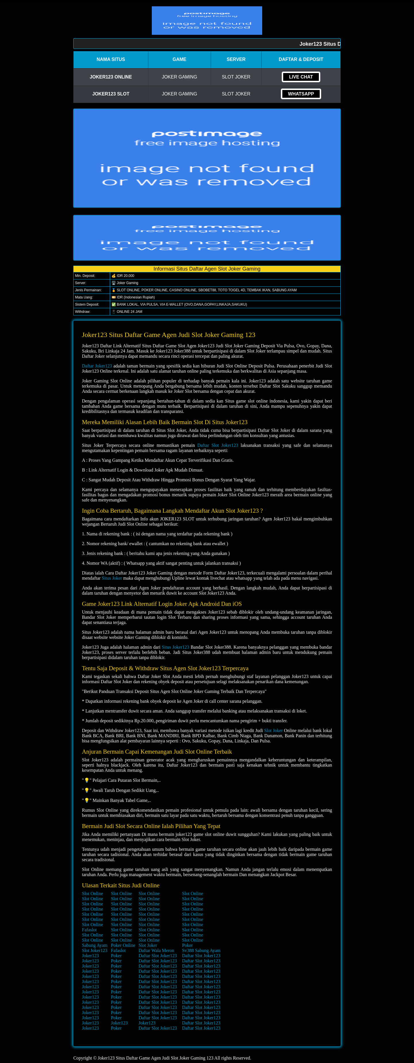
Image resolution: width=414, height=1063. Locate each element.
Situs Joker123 (175, 647)
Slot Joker (273, 730)
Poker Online (123, 945)
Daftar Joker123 (97, 365)
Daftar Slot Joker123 (217, 445)
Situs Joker (112, 578)
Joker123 (90, 955)
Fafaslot (89, 929)
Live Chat (301, 76)
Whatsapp (301, 93)
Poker (187, 945)
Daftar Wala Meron (156, 950)
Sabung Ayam (95, 945)
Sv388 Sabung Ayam (201, 950)
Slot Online (92, 893)
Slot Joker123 (94, 950)
